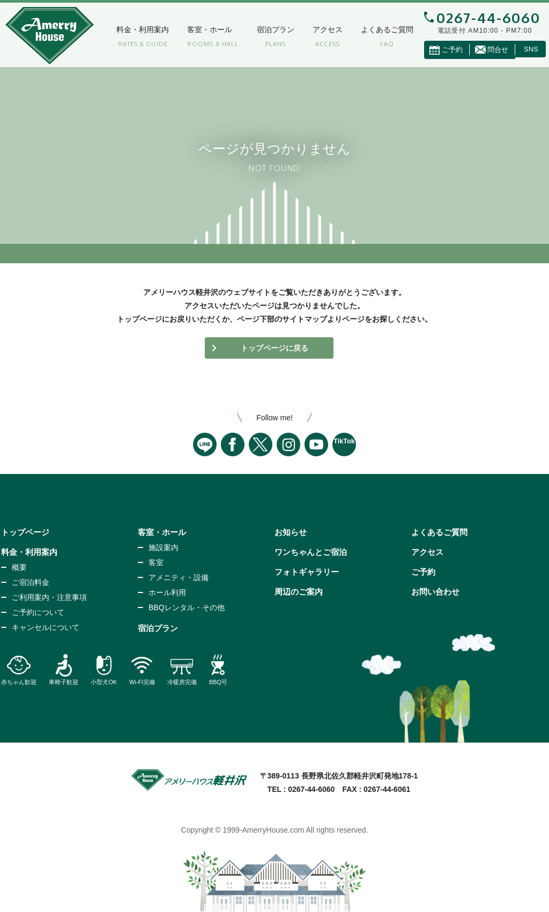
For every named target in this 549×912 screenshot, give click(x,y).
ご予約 (423, 571)
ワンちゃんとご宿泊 (310, 552)
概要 (19, 567)
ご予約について (38, 612)
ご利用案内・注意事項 (49, 597)
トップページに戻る (274, 348)
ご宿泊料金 (30, 582)
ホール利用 (167, 592)
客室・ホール (200, 29)
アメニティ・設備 (179, 577)
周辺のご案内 (298, 591)
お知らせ (290, 532)
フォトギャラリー (306, 571)
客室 (156, 562)
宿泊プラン (266, 29)
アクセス (318, 29)
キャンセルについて (45, 627)
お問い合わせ (435, 591)
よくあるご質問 (378, 29)
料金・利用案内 (133, 29)
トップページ (25, 532)
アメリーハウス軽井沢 (49, 36)
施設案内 (164, 547)
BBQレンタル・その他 (187, 607)
